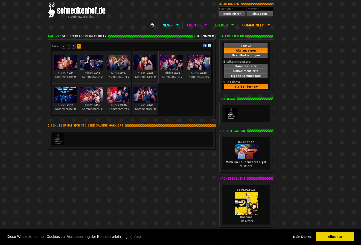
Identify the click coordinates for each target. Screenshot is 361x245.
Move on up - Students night (246, 160)
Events (194, 25)
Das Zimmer (205, 36)
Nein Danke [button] (302, 237)
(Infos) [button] (135, 237)
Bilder (221, 25)
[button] (232, 13)
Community (253, 25)
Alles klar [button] (335, 237)
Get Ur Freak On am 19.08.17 (84, 36)
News (168, 25)
